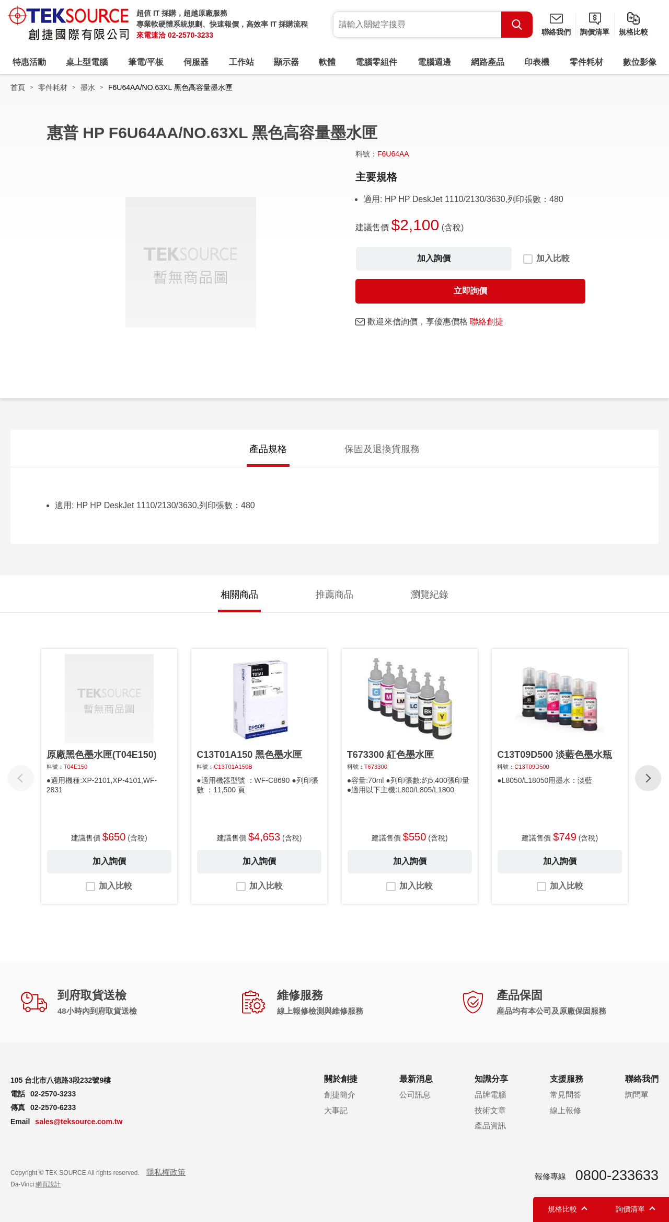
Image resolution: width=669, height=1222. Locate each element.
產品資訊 (490, 1125)
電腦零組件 (376, 62)
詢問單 (637, 1094)
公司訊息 (415, 1094)
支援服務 (566, 1078)
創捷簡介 (339, 1094)
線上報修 (565, 1110)
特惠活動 (29, 62)
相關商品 (239, 594)
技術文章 (490, 1110)
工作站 (241, 62)
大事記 (336, 1110)
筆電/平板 (146, 62)
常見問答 (565, 1094)
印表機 (536, 62)
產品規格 (268, 449)
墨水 (87, 87)
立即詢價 (470, 290)
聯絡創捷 (486, 321)
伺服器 (196, 62)
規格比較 (633, 32)
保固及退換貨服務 (382, 449)
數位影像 (639, 62)
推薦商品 (334, 594)
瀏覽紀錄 (429, 594)
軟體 (327, 62)
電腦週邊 (434, 62)
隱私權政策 (166, 1172)
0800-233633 (617, 1175)
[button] (648, 778)
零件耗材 (586, 62)
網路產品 (487, 62)
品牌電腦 (490, 1094)
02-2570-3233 (190, 35)
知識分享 (491, 1078)
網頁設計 (48, 1184)
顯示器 (286, 62)
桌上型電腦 (87, 62)
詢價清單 (594, 32)
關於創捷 (340, 1078)
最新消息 (416, 1078)
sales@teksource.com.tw (78, 1121)
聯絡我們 (556, 32)
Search (517, 25)
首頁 (17, 87)
